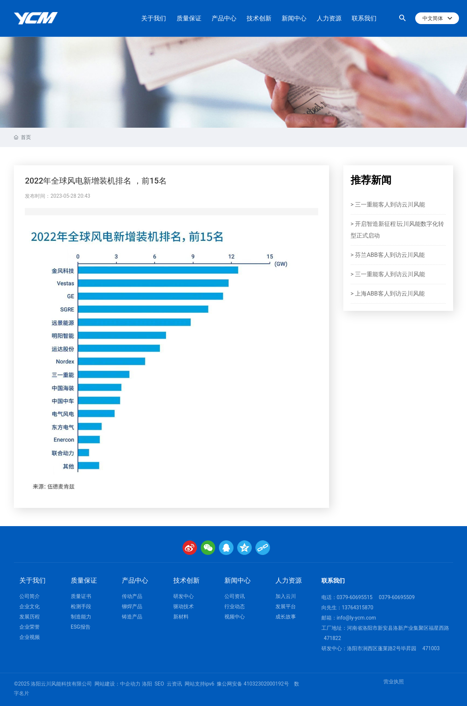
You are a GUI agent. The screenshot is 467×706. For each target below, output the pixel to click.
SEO (159, 684)
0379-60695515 (355, 597)
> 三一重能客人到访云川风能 (388, 204)
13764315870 (358, 607)
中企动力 (130, 684)
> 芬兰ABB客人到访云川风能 (388, 254)
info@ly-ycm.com (356, 618)
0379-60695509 (396, 597)
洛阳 (147, 684)
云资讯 (174, 684)
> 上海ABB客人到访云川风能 (388, 293)
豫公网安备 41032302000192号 (253, 684)
